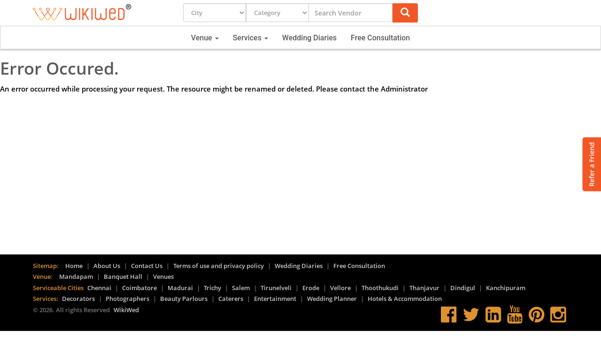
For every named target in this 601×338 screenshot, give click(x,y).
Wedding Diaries (309, 37)
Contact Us (146, 265)
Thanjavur (424, 288)
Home (74, 265)
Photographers (127, 298)
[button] (405, 13)
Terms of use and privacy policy (218, 265)
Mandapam (76, 276)
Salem (241, 288)
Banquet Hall (123, 276)
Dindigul (462, 288)
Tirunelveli (276, 288)
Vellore (340, 288)
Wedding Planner (332, 298)
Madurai (180, 288)
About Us (106, 265)
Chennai (99, 288)
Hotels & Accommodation (405, 298)
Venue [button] (205, 37)
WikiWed (126, 310)
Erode (310, 288)
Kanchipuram (505, 288)
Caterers (230, 298)
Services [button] (250, 37)
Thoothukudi (380, 288)
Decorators (78, 298)
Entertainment (275, 298)
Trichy (212, 288)
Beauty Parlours (184, 298)
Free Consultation (380, 37)
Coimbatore (139, 288)
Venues (163, 276)
